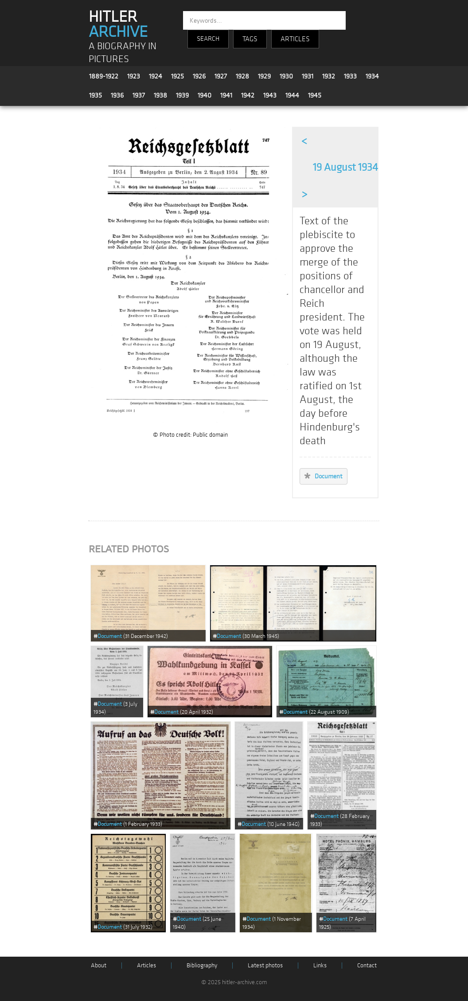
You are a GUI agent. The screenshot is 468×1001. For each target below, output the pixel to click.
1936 (117, 95)
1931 (307, 76)
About (98, 965)
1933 (350, 76)
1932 (328, 76)
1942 (247, 95)
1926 (199, 76)
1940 (204, 95)
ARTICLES (295, 39)
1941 (226, 95)
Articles (146, 965)
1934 (372, 76)
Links (320, 965)
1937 (139, 95)
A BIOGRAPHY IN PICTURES (122, 52)
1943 (270, 95)
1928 (242, 76)
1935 (95, 95)
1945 (314, 95)
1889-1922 (103, 76)
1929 (264, 76)
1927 (220, 76)
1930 (286, 76)
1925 (177, 76)
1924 (155, 76)
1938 (160, 95)
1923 (133, 76)
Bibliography (202, 965)
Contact (367, 965)
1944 (292, 95)
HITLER (118, 24)
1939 (182, 95)
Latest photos (265, 965)
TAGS (249, 39)
